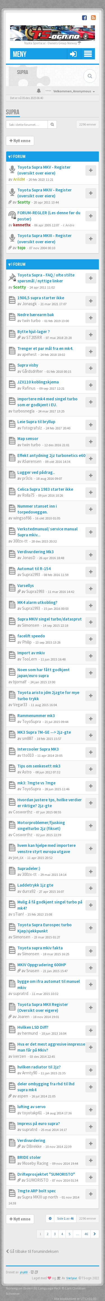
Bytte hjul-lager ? (33, 331)
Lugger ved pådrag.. (36, 472)
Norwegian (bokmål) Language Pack (33, 1288)
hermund (30, 1033)
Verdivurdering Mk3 (35, 551)
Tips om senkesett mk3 (38, 766)
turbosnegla (23, 411)
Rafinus (29, 388)
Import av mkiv (31, 652)
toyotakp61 (32, 1112)
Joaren (23, 1016)
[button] (94, 1234)
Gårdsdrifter (32, 371)
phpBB (24, 1272)
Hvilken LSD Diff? (32, 1027)
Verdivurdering (31, 1140)
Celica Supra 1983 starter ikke (45, 489)
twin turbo (31, 320)
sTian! (18, 914)
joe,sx (18, 857)
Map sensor (27, 438)
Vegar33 (20, 704)
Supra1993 (31, 574)
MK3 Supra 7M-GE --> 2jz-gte (44, 732)
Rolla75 (28, 495)
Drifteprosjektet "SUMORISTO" (46, 1174)
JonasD (28, 557)
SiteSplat (71, 1278)
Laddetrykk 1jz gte (35, 885)
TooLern (29, 659)
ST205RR (34, 337)
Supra (12, 112)
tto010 (28, 755)
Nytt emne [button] (20, 141)
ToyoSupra (31, 721)
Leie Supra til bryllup (36, 421)
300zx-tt (20, 541)
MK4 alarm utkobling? (37, 602)
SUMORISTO (37, 1180)
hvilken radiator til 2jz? (39, 1067)
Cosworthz (22, 811)
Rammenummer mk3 (36, 715)
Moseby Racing (35, 1163)
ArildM (19, 179)
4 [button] (62, 1234)
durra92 (28, 891)
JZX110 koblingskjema (38, 382)
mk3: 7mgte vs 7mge (36, 782)
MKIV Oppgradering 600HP (41, 964)
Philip (27, 642)
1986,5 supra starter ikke (40, 297)
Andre (70, 225)
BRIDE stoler (29, 1157)
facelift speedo (31, 636)
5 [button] (69, 1234)
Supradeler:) (28, 868)
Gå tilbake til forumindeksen (32, 1251)
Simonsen (30, 625)
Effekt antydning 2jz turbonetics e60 (51, 455)
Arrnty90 (29, 1072)
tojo (21, 247)
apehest (29, 354)
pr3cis (27, 478)
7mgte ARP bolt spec (36, 1190)
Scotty (23, 202)
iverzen (19, 1056)
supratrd (20, 993)
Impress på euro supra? (38, 1123)
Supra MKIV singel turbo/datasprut (49, 619)
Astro (27, 772)
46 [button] (86, 1234)
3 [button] (55, 1234)
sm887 (27, 738)
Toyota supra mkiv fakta (40, 947)
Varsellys (25, 585)
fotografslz (32, 427)
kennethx (22, 224)
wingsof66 (22, 518)
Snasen (32, 970)
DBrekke (34, 1146)
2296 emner (87, 124)
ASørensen (31, 461)
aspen (22, 1096)
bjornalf (20, 681)
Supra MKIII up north (40, 1197)
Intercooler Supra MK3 (38, 749)
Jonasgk (29, 303)
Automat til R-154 (34, 568)
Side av (65, 1218)
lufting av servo (31, 1106)
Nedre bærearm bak (35, 314)
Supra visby (27, 365)
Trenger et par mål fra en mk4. (45, 348)
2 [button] (47, 1234)
